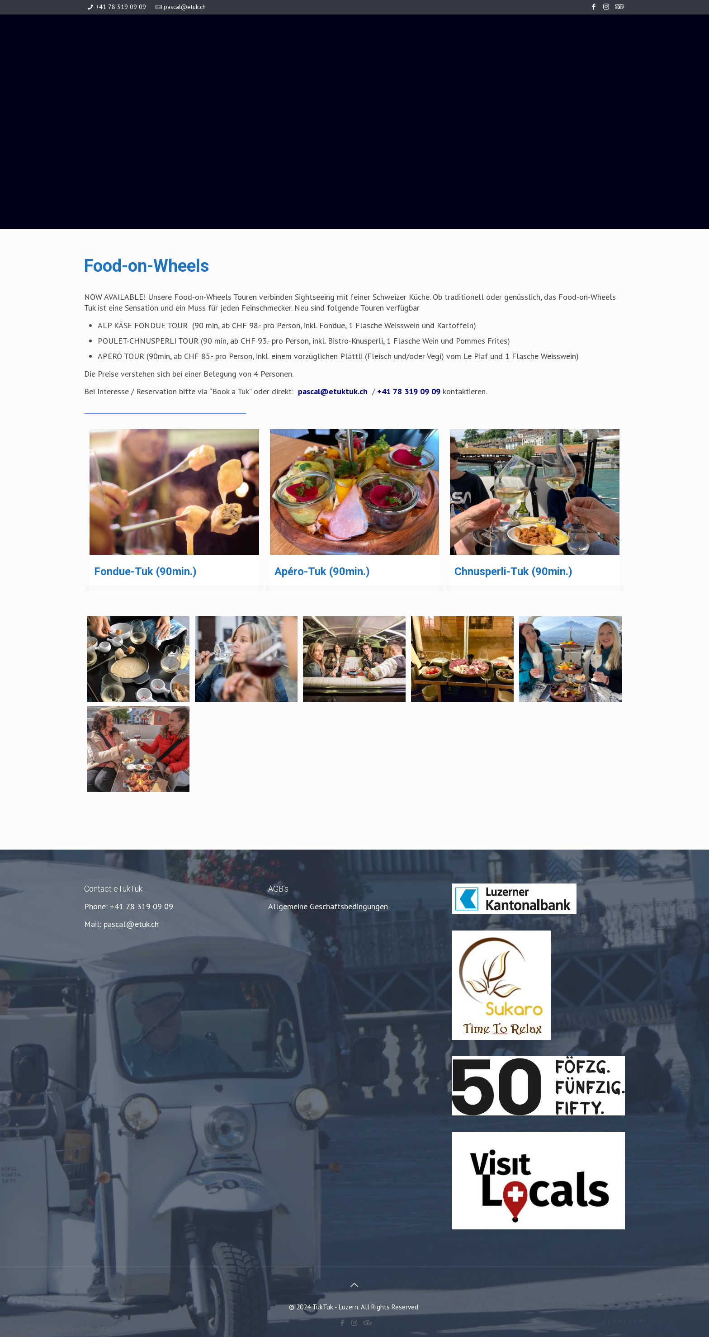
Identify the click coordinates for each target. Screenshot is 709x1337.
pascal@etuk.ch (185, 7)
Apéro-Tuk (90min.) (322, 571)
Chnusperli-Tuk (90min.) (513, 571)
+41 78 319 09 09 (121, 7)
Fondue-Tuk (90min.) (145, 571)
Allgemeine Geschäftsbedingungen (328, 906)
